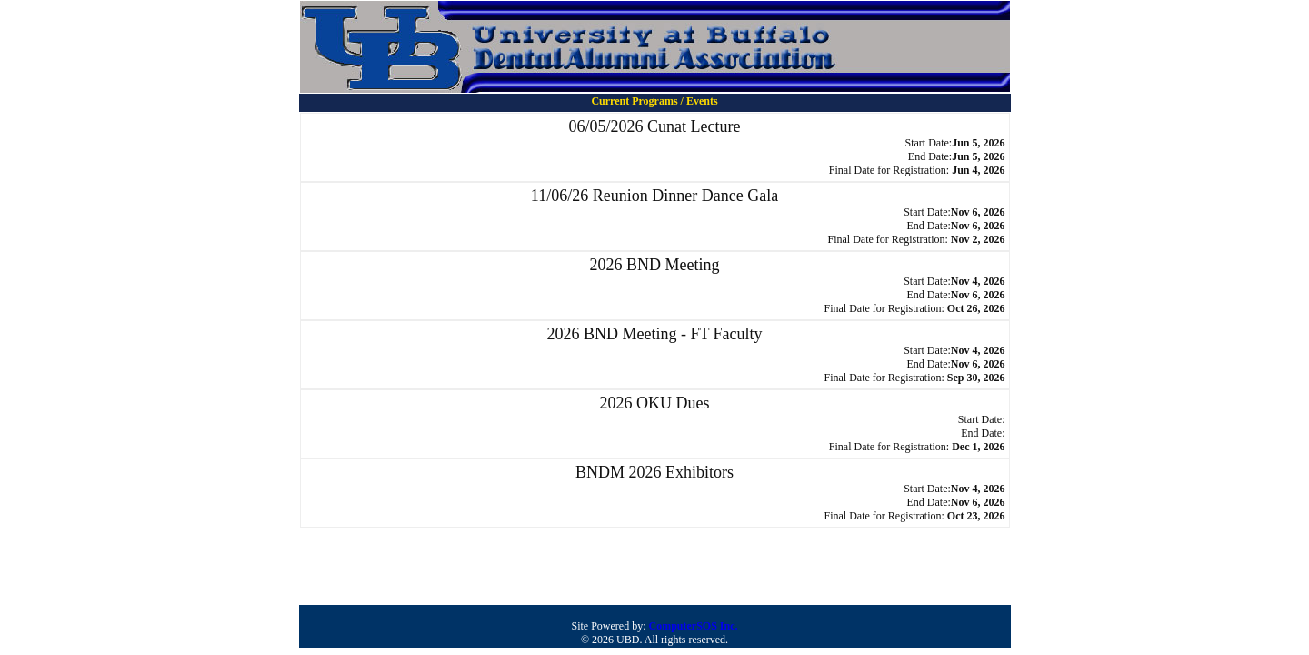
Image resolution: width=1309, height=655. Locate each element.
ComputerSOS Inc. (692, 626)
